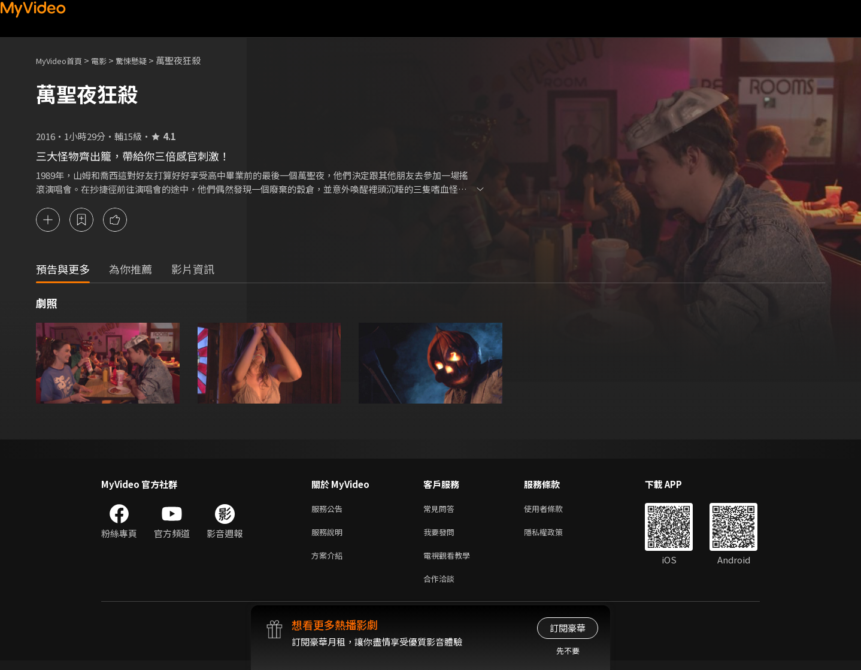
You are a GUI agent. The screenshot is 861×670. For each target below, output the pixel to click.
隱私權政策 (553, 536)
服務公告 (329, 511)
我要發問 (441, 536)
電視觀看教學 (450, 562)
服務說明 (329, 536)
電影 (108, 60)
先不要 (568, 650)
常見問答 (441, 511)
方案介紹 (329, 562)
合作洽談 (441, 587)
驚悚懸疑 (144, 60)
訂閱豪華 (568, 628)
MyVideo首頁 (63, 60)
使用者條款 (553, 511)
